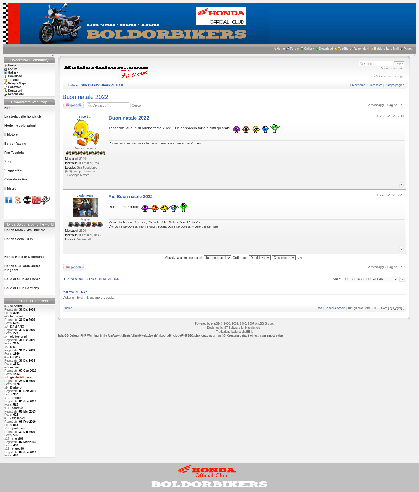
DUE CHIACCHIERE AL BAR (102, 85)
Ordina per (252, 257)
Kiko (13, 346)
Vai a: (337, 279)
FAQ (377, 76)
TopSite (343, 48)
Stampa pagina (394, 85)
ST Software (232, 327)
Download (326, 48)
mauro (14, 367)
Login (400, 76)
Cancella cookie (335, 308)
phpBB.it (247, 331)
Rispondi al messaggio (73, 105)
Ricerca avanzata (392, 68)
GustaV (15, 357)
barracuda (17, 316)
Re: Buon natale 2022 (131, 196)
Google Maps (17, 83)
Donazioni (15, 90)
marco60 (18, 448)
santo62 (17, 408)
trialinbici (18, 418)
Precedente (357, 85)
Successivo (374, 85)
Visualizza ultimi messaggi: (198, 257)
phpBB (215, 323)
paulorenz (19, 428)
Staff (319, 308)
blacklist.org (252, 327)
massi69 (17, 438)
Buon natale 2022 (85, 97)
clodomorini (18, 336)
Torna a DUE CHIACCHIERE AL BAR (92, 279)
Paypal (408, 48)
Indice (73, 85)
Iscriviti (388, 76)
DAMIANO (17, 326)
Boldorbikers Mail (386, 48)
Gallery (309, 48)
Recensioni (361, 48)
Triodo (16, 397)
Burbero (16, 387)
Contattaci (15, 87)
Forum (294, 48)
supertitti (16, 306)
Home (281, 48)
